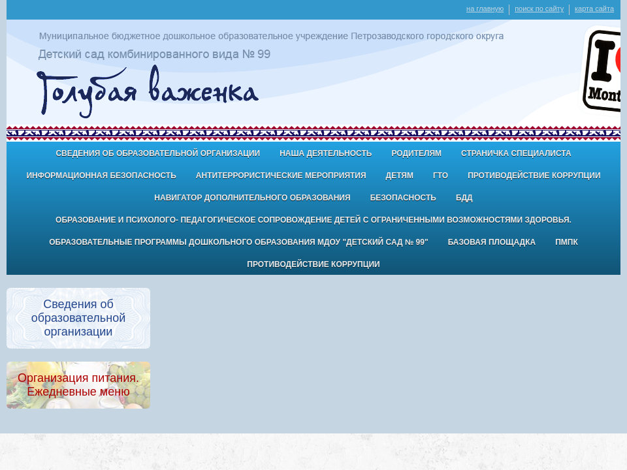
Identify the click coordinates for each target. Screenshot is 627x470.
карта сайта (594, 8)
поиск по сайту (539, 8)
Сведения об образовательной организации (158, 153)
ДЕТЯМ (399, 175)
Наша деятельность (326, 153)
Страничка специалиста (516, 153)
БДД (464, 197)
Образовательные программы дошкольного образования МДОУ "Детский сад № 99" (238, 242)
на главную (485, 8)
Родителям (416, 153)
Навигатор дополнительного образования (252, 197)
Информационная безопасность (101, 175)
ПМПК (566, 242)
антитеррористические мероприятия (281, 175)
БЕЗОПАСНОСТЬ (403, 197)
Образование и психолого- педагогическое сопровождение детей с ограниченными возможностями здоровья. (313, 220)
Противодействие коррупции (534, 175)
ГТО (440, 175)
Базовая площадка (492, 242)
